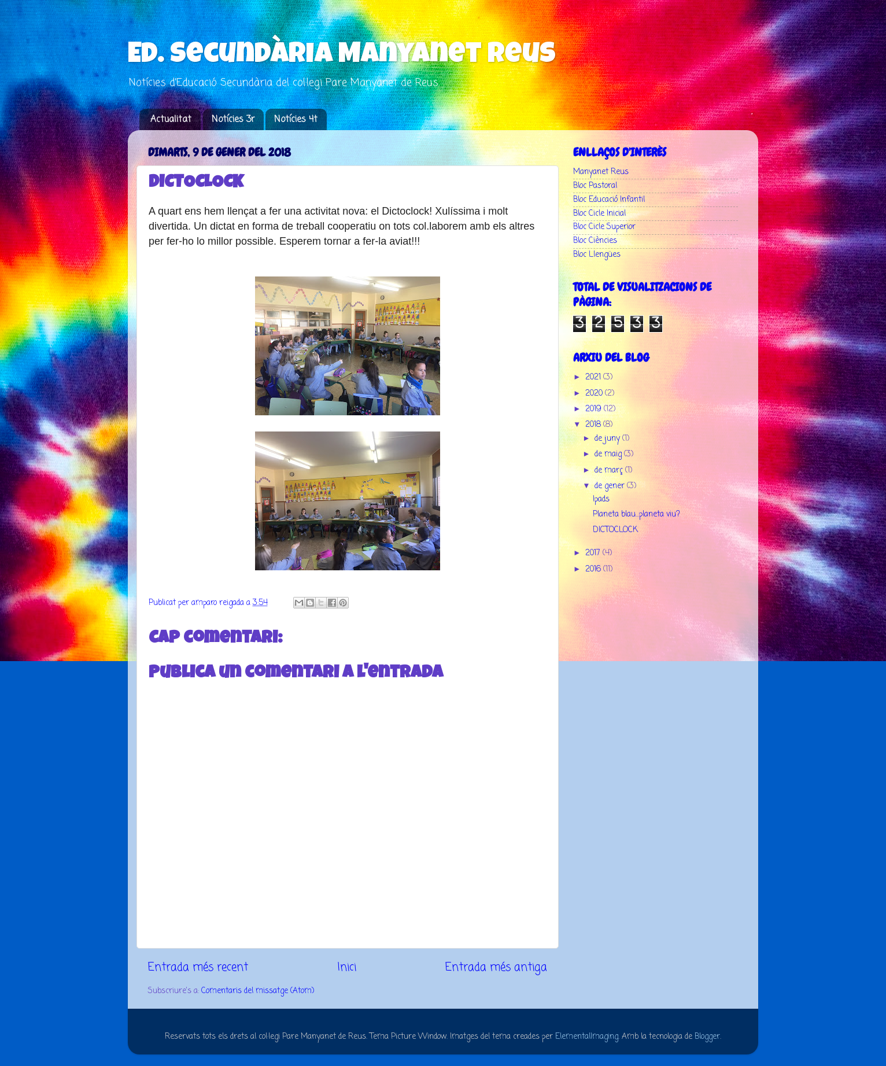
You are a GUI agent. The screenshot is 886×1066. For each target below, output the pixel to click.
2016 (594, 569)
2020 (595, 394)
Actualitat (170, 119)
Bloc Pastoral (595, 186)
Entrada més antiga (496, 968)
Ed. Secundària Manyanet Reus (342, 56)
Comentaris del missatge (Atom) (257, 991)
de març (610, 470)
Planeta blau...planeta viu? (636, 514)
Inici (346, 968)
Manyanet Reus (601, 172)
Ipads (601, 499)
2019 (594, 409)
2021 (594, 377)
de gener (611, 486)
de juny (608, 439)
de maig (609, 454)
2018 (594, 425)
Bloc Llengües (597, 255)
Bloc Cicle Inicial (599, 214)
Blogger (707, 1037)
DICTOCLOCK (615, 530)
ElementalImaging (586, 1037)
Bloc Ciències (595, 241)
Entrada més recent (198, 968)
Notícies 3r (233, 119)
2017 (594, 553)
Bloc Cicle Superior (604, 227)
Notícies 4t (296, 119)
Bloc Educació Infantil (609, 200)
